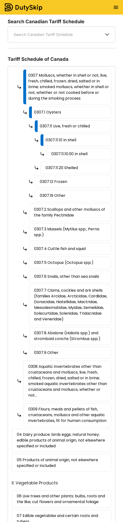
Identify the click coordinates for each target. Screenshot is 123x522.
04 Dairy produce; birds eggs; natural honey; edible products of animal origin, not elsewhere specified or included (61, 440)
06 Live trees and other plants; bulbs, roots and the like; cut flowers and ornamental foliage (61, 499)
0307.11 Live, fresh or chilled (65, 126)
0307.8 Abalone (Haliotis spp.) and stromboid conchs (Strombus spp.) (67, 335)
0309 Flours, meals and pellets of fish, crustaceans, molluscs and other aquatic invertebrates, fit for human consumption (67, 414)
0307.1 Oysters (47, 112)
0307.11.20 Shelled (62, 167)
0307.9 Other (46, 352)
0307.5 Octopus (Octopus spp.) (64, 262)
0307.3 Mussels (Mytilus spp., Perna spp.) (66, 232)
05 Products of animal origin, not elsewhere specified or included (57, 462)
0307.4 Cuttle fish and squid (60, 248)
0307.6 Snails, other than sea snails (66, 276)
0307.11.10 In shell (61, 140)
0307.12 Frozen (53, 181)
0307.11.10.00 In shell (69, 154)
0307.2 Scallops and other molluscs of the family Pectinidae (69, 212)
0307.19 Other (52, 195)
